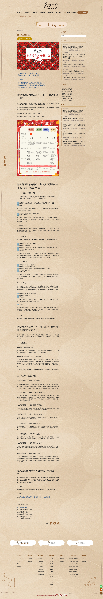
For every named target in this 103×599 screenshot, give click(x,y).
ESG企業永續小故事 (66, 98)
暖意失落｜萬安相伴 (66, 95)
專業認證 (19, 564)
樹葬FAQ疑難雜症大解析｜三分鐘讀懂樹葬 (74, 134)
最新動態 (27, 12)
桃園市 (51, 564)
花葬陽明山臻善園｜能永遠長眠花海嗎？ (74, 64)
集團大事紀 (19, 561)
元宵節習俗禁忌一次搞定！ (24, 511)
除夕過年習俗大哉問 (22, 508)
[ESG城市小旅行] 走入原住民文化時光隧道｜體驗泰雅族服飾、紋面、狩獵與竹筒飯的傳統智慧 (74, 56)
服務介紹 (34, 12)
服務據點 (42, 12)
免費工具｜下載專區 (66, 100)
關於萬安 (19, 12)
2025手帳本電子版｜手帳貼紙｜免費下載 (74, 77)
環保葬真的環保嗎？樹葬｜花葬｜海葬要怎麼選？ (74, 126)
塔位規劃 (41, 569)
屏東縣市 (52, 579)
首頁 (17, 16)
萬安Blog (58, 12)
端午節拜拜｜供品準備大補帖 (24, 516)
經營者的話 (19, 558)
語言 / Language (70, 12)
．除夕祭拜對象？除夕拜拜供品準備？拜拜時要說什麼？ (31, 84)
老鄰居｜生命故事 (66, 96)
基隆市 (51, 584)
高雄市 (51, 577)
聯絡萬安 (82, 543)
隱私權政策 (84, 558)
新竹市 (51, 566)
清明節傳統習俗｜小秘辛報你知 (25, 514)
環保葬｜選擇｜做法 (66, 93)
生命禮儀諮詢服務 (24, 543)
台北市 (51, 558)
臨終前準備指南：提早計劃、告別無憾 (73, 118)
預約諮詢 (62, 558)
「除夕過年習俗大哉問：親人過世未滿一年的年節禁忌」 (35, 497)
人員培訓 (19, 566)
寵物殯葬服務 (41, 571)
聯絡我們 (50, 12)
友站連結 (84, 561)
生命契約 (41, 566)
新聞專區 (30, 558)
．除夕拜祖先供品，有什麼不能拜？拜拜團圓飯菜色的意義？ (32, 85)
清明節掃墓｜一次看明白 (23, 513)
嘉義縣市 (52, 574)
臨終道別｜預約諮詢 (66, 88)
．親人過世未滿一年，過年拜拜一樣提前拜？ (28, 87)
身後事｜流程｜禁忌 (66, 90)
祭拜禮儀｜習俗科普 (24, 39)
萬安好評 (30, 561)
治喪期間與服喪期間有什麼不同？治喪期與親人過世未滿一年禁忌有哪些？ (74, 142)
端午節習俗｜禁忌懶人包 (23, 518)
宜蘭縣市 (52, 582)
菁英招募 (62, 561)
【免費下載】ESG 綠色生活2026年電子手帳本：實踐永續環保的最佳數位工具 (74, 47)
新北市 (51, 561)
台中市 (51, 569)
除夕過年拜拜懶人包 (29, 16)
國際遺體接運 (41, 564)
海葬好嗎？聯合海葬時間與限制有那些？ (74, 71)
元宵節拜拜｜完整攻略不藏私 (24, 509)
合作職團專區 (41, 574)
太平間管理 (40, 558)
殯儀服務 (41, 561)
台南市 (51, 571)
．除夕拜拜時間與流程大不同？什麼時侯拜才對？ (29, 82)
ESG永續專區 (82, 12)
